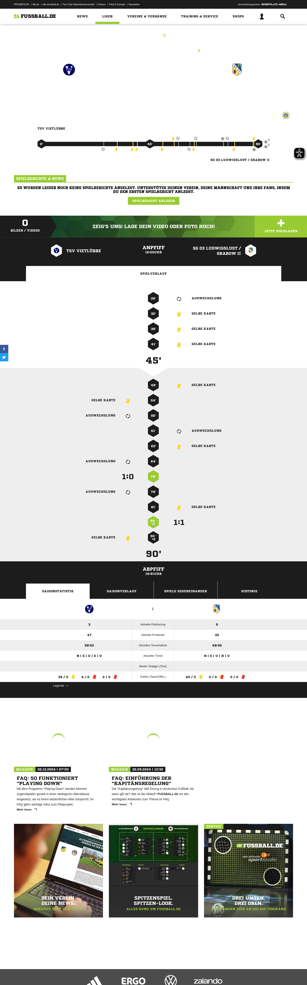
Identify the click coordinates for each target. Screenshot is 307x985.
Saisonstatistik (58, 591)
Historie (249, 591)
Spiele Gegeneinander (185, 591)
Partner (102, 4)
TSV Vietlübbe (69, 88)
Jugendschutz (92, 974)
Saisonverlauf (122, 591)
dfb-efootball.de (51, 4)
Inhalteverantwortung (115, 974)
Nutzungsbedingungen (69, 974)
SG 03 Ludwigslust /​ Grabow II (237, 91)
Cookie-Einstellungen (141, 974)
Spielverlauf (153, 273)
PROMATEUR (21, 4)
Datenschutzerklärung (41, 974)
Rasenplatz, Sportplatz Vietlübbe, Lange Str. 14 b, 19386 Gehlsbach (153, 50)
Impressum (20, 974)
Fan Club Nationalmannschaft (78, 4)
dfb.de (36, 4)
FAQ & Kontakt (117, 4)
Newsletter (134, 4)
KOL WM (153, 36)
